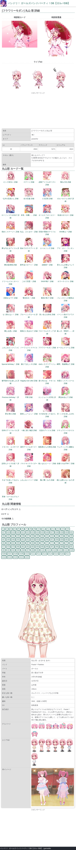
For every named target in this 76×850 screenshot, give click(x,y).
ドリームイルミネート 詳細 (10, 281)
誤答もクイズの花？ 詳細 (10, 463)
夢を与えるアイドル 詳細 (10, 248)
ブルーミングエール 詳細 (29, 314)
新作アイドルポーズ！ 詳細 (28, 447)
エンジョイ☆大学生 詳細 (47, 397)
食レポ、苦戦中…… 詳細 (65, 331)
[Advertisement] (38, 110)
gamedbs (47, 848)
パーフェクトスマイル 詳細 (28, 347)
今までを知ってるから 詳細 (10, 480)
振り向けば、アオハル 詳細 (47, 380)
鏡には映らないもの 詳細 (65, 480)
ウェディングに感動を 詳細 (65, 447)
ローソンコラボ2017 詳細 (10, 215)
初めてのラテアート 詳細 (29, 248)
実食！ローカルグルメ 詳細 (10, 496)
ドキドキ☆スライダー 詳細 (28, 463)
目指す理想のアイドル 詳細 (47, 231)
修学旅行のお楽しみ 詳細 (10, 380)
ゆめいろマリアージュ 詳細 (47, 364)
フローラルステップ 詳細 (47, 331)
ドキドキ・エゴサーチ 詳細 (10, 447)
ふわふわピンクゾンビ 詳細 (10, 347)
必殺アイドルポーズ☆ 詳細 (47, 182)
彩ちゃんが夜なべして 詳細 (65, 264)
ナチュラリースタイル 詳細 (65, 430)
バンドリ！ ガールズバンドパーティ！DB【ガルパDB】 (39, 3)
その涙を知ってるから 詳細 (47, 413)
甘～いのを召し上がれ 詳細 (65, 413)
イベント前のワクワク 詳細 (65, 314)
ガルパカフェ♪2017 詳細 (65, 198)
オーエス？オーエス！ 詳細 (47, 215)
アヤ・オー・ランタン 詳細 (65, 248)
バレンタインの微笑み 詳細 (65, 298)
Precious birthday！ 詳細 (10, 397)
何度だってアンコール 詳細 (65, 380)
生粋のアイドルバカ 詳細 (10, 430)
